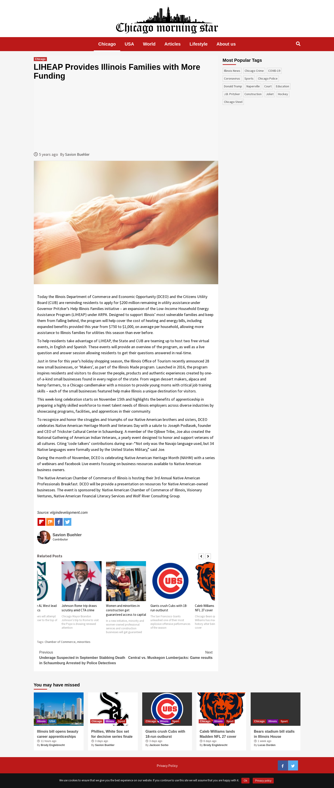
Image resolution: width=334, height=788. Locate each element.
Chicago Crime (254, 71)
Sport (121, 721)
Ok (245, 780)
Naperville (253, 86)
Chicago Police (268, 78)
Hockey (283, 94)
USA (129, 44)
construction (253, 94)
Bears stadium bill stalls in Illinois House (274, 734)
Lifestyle (199, 44)
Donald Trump (233, 86)
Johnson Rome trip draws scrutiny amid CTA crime (79, 608)
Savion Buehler (77, 154)
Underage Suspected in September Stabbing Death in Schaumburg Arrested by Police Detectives (82, 657)
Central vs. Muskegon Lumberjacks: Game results (169, 655)
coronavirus (232, 78)
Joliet (270, 94)
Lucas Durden (267, 745)
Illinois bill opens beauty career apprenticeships (57, 734)
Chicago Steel (233, 102)
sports (249, 78)
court (268, 86)
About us (226, 44)
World (149, 44)
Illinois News (232, 71)
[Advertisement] (126, 116)
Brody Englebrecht (53, 745)
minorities (83, 642)
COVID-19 (274, 71)
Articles (172, 44)
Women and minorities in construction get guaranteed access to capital (126, 610)
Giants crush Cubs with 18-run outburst (165, 734)
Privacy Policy (167, 765)
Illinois (41, 721)
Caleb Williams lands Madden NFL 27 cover (218, 734)
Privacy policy (263, 780)
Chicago (107, 44)
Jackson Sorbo (158, 745)
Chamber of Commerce (60, 642)
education (282, 86)
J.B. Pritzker (232, 94)
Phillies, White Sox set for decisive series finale (112, 734)
